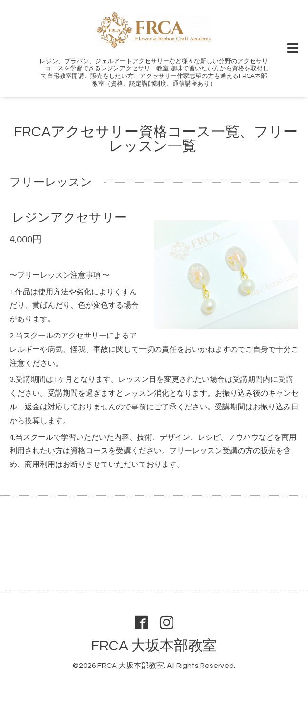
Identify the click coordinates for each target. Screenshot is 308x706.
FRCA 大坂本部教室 (154, 645)
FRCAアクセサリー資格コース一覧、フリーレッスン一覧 (156, 139)
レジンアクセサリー (69, 218)
